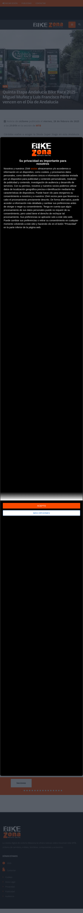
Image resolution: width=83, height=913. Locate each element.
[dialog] (41, 456)
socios (34, 168)
